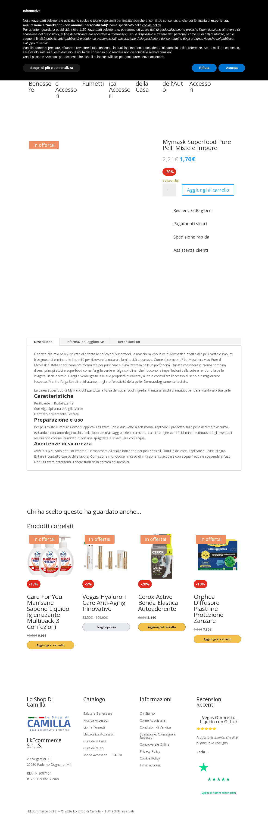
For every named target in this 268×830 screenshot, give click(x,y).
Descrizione (43, 342)
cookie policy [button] (151, 25)
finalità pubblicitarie (50, 38)
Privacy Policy (150, 751)
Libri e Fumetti (94, 727)
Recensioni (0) (129, 342)
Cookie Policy (150, 758)
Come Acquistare (152, 721)
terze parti (94, 29)
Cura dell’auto (93, 748)
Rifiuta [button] (204, 68)
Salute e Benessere (97, 714)
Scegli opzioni (106, 627)
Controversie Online (154, 745)
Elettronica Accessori (99, 734)
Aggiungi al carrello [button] (51, 645)
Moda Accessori (95, 755)
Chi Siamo (147, 714)
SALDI (117, 755)
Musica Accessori (96, 721)
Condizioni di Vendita (155, 727)
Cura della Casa (94, 741)
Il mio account (150, 765)
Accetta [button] (232, 68)
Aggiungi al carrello (208, 190)
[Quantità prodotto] (169, 190)
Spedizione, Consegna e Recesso (158, 736)
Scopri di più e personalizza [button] (51, 68)
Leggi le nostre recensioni (219, 793)
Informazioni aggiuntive (85, 342)
